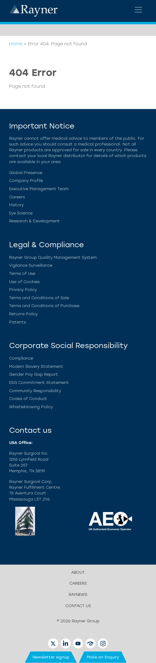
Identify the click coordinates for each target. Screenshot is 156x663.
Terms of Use (22, 273)
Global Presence (25, 172)
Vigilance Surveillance (30, 265)
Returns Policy (23, 314)
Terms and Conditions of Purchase (44, 305)
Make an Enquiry (103, 657)
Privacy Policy (23, 289)
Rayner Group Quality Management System (53, 257)
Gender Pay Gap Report (33, 374)
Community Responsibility (35, 390)
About (78, 572)
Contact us (78, 605)
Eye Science (21, 213)
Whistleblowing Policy (31, 407)
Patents (17, 322)
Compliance (21, 358)
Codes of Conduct (28, 398)
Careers (17, 197)
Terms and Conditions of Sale (39, 298)
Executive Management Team (38, 188)
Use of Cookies (24, 281)
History (16, 205)
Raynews (78, 594)
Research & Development (34, 221)
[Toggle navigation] (138, 10)
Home (16, 43)
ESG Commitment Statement (39, 382)
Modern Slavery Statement (36, 366)
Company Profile (26, 180)
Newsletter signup (51, 657)
